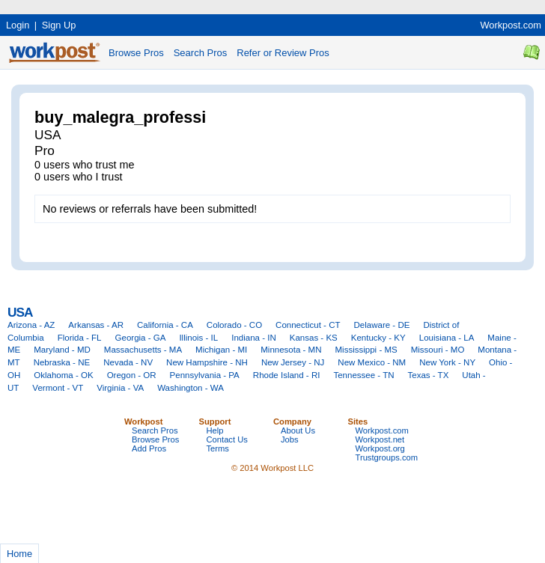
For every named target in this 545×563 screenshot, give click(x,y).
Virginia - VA (120, 387)
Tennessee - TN (363, 375)
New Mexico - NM (372, 362)
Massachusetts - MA (143, 349)
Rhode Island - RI (286, 375)
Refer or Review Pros (283, 52)
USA (19, 312)
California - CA (165, 324)
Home (19, 553)
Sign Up (59, 25)
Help (215, 430)
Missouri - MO (438, 349)
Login (17, 25)
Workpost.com (510, 25)
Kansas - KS (314, 337)
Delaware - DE (382, 324)
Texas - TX (428, 375)
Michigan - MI (221, 349)
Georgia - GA (140, 337)
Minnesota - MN (291, 349)
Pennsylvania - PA (205, 375)
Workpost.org (380, 448)
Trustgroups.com (387, 457)
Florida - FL (80, 337)
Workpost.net (380, 439)
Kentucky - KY (378, 337)
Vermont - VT (57, 387)
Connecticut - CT (307, 324)
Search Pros (201, 52)
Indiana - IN (253, 337)
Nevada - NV (128, 362)
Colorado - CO (234, 324)
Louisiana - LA (447, 337)
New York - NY (447, 362)
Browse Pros (136, 52)
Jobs (290, 439)
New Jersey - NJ (292, 362)
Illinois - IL (198, 337)
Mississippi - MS (366, 349)
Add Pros (149, 448)
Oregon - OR (131, 375)
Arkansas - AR (96, 324)
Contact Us (227, 439)
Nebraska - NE (62, 362)
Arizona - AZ (31, 324)
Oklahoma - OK (63, 375)
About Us (298, 430)
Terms (218, 448)
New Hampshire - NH (207, 362)
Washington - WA (190, 387)
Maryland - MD (62, 349)
